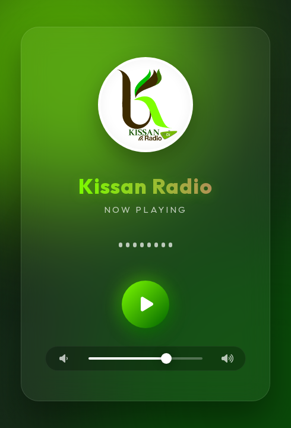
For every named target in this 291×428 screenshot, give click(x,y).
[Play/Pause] (145, 306)
